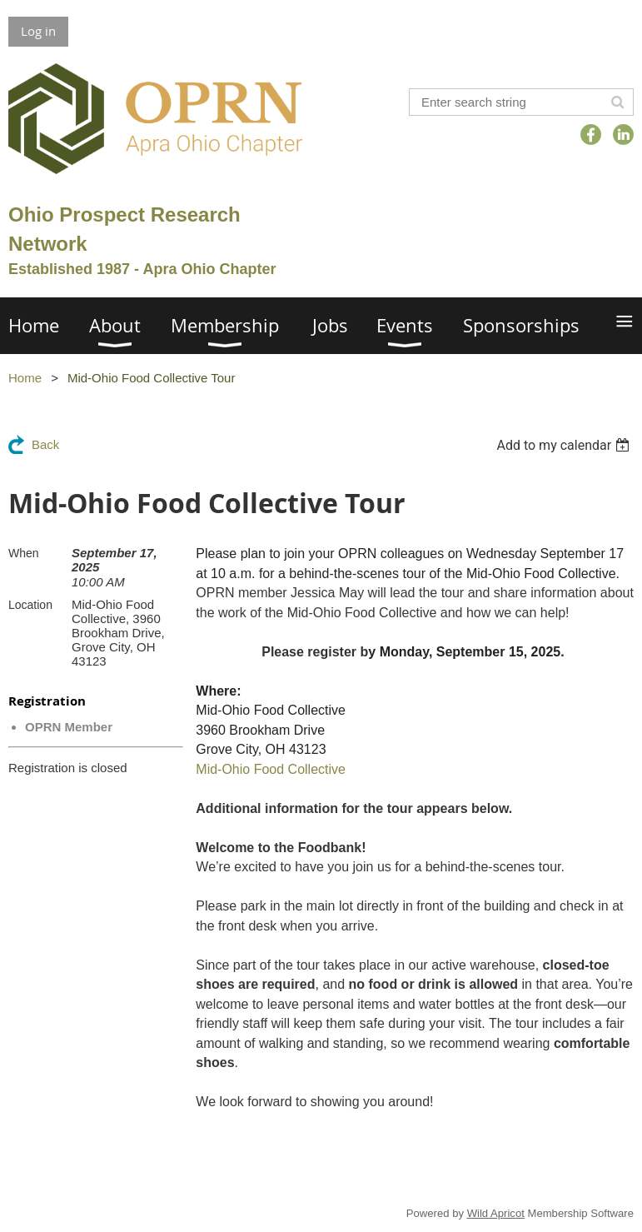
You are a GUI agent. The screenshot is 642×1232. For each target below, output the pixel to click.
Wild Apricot (496, 1213)
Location (30, 604)
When (23, 553)
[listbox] (565, 445)
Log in (38, 30)
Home (25, 378)
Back (45, 444)
